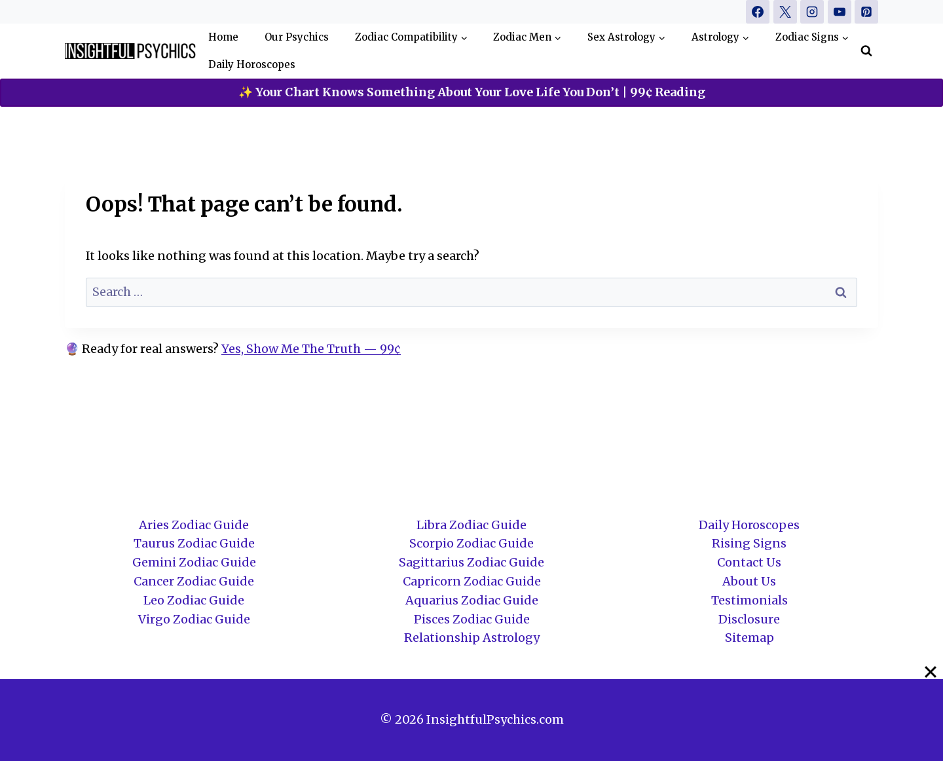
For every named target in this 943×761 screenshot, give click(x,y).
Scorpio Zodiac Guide (471, 543)
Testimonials (749, 600)
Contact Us (749, 562)
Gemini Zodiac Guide (194, 562)
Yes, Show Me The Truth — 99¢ (311, 348)
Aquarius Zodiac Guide (471, 600)
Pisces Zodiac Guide (472, 619)
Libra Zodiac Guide (471, 524)
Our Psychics (297, 37)
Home (223, 37)
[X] (785, 12)
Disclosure (749, 619)
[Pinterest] (866, 12)
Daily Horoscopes (251, 64)
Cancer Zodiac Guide (194, 581)
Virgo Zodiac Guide (194, 619)
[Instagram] (812, 12)
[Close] (930, 671)
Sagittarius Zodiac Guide (471, 562)
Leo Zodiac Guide (193, 600)
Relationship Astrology (472, 637)
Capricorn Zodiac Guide (472, 581)
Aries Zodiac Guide (194, 524)
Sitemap (749, 637)
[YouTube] (839, 12)
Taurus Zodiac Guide (194, 543)
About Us (749, 581)
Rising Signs (749, 543)
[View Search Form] (866, 51)
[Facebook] (757, 12)
